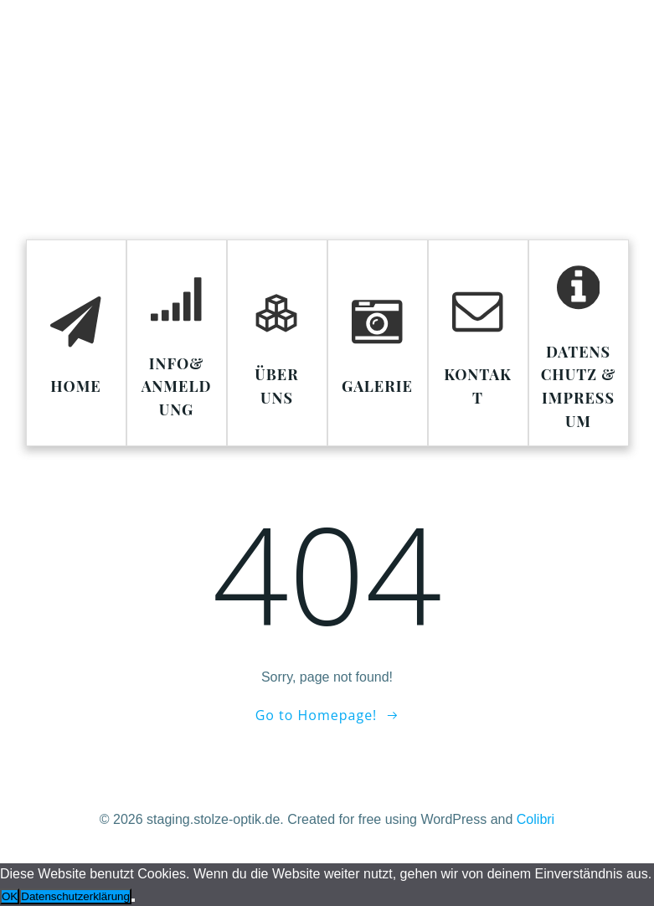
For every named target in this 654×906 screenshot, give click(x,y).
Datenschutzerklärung (75, 896)
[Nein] (133, 900)
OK (10, 896)
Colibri (535, 819)
